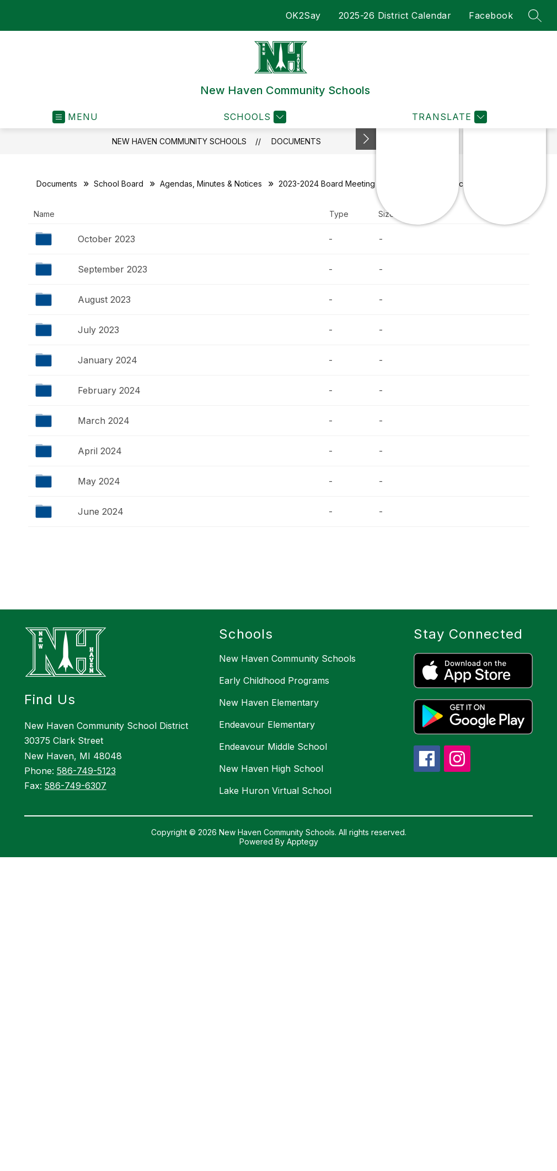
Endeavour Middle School (273, 746)
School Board (118, 183)
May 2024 (99, 481)
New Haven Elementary (269, 702)
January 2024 (107, 360)
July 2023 (98, 329)
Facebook (491, 15)
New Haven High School (271, 768)
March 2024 (104, 420)
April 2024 (100, 450)
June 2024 (101, 511)
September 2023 (112, 269)
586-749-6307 (75, 785)
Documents (296, 141)
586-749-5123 (86, 770)
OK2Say (303, 15)
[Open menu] (75, 117)
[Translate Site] (448, 117)
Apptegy (302, 841)
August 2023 (104, 299)
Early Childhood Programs (274, 680)
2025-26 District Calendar (395, 15)
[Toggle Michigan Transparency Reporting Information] (366, 139)
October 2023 (106, 238)
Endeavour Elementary (267, 724)
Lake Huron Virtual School (275, 790)
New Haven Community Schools (179, 141)
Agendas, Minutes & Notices (211, 183)
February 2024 (109, 390)
